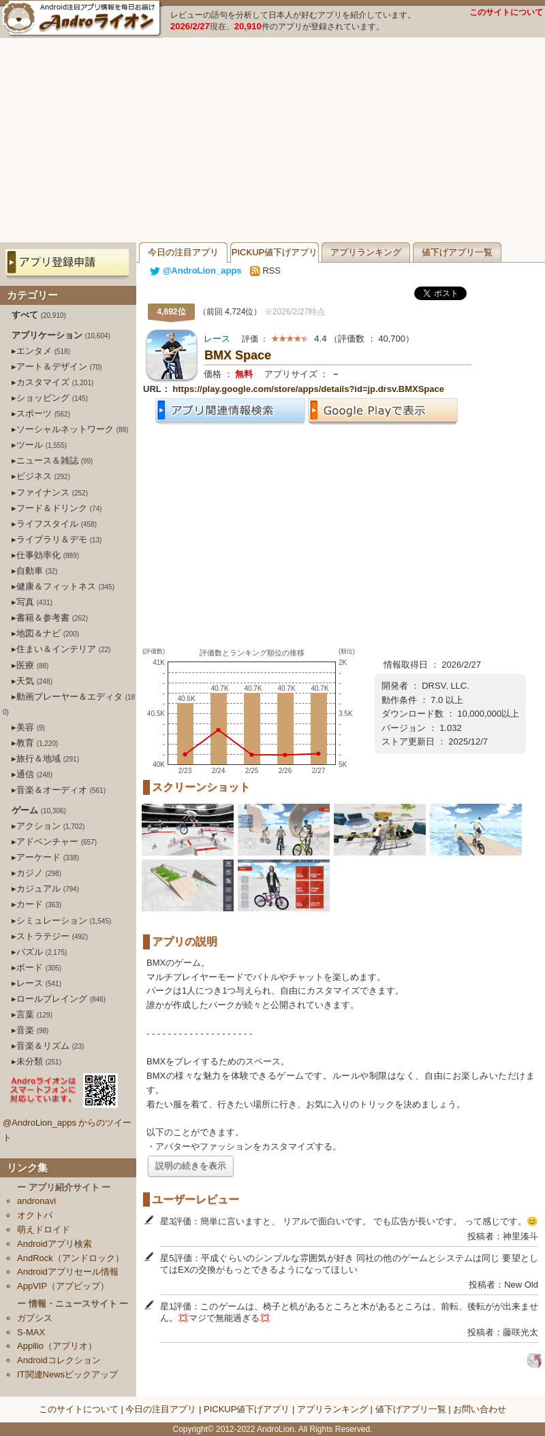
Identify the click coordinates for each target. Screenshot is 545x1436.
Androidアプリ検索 (54, 1244)
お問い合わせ (479, 1409)
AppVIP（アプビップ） (63, 1286)
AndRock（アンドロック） (70, 1258)
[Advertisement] (273, 140)
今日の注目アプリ (183, 252)
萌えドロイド (43, 1229)
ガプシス (34, 1318)
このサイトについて (506, 12)
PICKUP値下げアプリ (274, 252)
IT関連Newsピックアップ (67, 1374)
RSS (265, 270)
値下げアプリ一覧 (457, 252)
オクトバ (34, 1215)
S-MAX (31, 1332)
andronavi (36, 1201)
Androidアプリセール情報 (68, 1272)
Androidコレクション (59, 1360)
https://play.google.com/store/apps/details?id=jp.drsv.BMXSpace (308, 389)
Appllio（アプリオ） (57, 1346)
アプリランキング (365, 252)
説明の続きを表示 (190, 1165)
